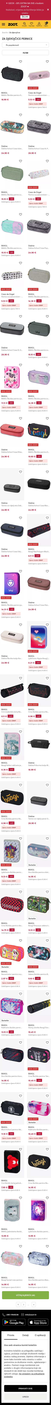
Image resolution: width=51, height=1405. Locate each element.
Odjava (46, 24)
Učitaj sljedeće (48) (25, 1295)
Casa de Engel (34, 92)
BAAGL (4, 92)
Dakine (4, 146)
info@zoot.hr (31, 1314)
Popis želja (31, 24)
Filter (25, 52)
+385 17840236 (12, 1314)
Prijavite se (39, 24)
